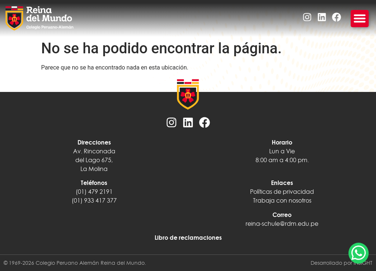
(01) (77, 200)
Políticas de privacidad (282, 192)
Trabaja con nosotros (282, 200)
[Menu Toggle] (360, 18)
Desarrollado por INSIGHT (341, 263)
